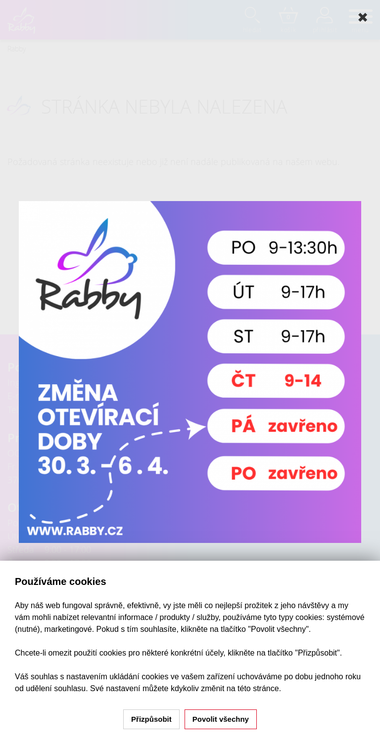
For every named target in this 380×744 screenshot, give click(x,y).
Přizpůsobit (151, 719)
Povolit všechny (220, 719)
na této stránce (253, 688)
